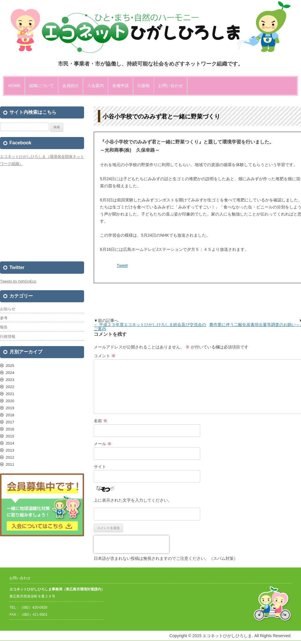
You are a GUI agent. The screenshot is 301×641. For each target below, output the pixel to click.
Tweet (122, 265)
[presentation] (131, 544)
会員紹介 (70, 85)
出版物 (143, 85)
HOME (14, 85)
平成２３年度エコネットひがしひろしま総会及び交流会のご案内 (150, 326)
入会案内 (95, 85)
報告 (4, 327)
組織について (41, 85)
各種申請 (120, 85)
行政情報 (7, 336)
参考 (4, 318)
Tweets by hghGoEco (18, 281)
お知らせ (7, 309)
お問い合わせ (170, 85)
